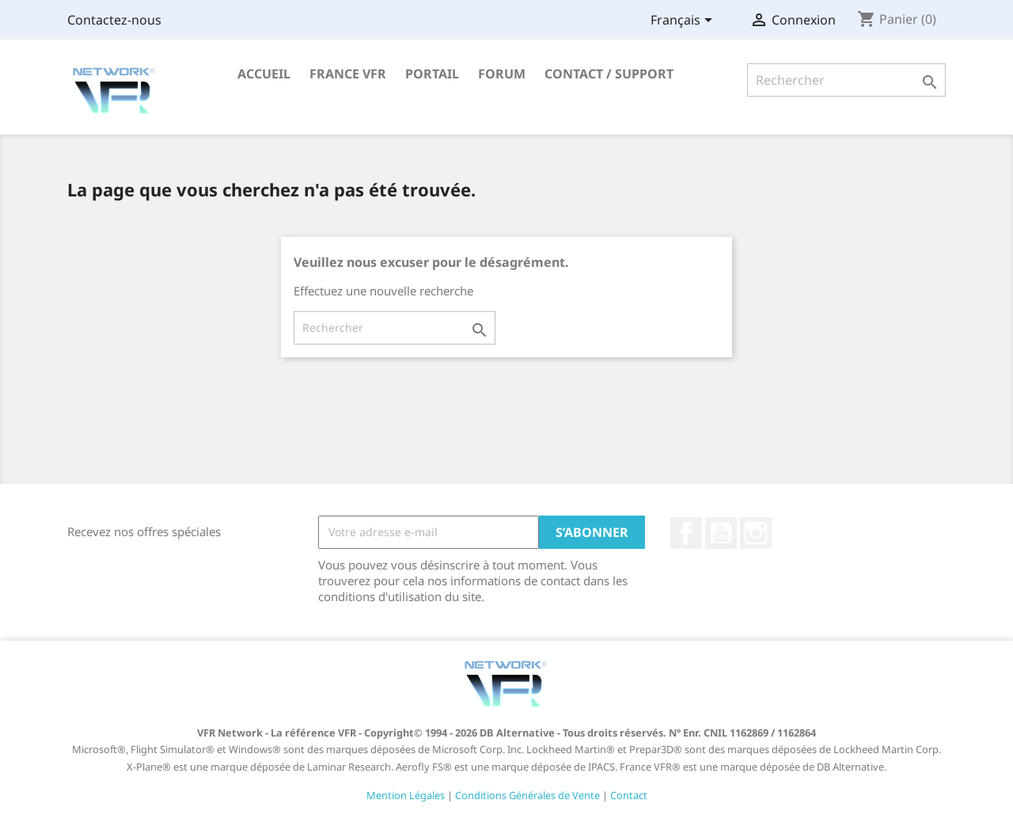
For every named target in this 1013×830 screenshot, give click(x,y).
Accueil (263, 73)
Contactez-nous (114, 20)
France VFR (347, 73)
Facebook (686, 533)
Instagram (756, 533)
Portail (432, 73)
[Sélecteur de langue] (684, 21)
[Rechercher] (846, 80)
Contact (628, 795)
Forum (501, 73)
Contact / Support (608, 73)
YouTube (721, 533)
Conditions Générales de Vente (527, 795)
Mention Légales (405, 795)
